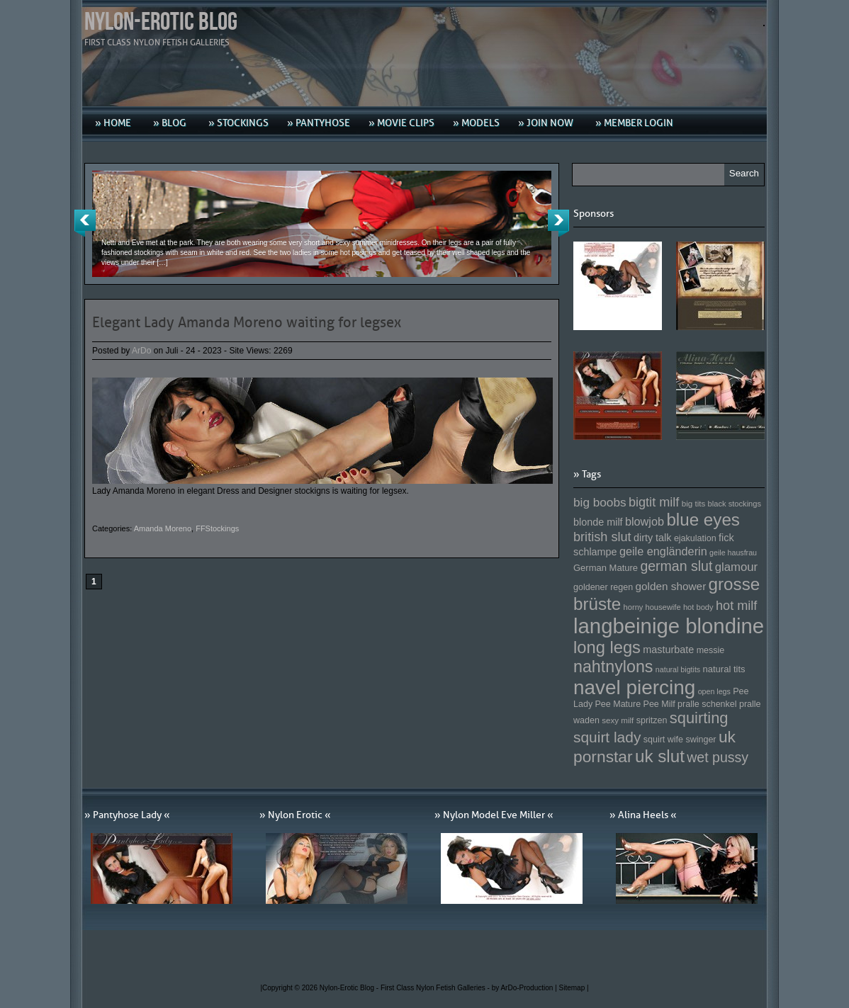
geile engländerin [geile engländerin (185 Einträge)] (663, 551)
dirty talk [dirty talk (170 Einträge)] (653, 537)
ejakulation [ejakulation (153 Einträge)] (695, 538)
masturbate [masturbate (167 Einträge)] (668, 649)
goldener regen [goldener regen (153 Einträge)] (603, 587)
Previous (85, 223)
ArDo (141, 351)
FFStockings (217, 528)
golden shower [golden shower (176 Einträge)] (671, 586)
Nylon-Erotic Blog (160, 22)
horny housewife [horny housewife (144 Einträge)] (652, 607)
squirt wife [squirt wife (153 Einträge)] (663, 739)
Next (558, 223)
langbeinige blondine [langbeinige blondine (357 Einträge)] (668, 626)
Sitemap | (574, 988)
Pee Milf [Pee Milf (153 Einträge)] (659, 704)
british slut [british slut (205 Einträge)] (602, 537)
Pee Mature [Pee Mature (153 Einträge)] (618, 704)
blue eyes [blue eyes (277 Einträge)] (703, 519)
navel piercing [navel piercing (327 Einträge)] (634, 687)
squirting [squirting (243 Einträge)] (699, 718)
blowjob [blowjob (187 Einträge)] (644, 521)
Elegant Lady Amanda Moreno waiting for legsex (246, 322)
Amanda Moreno (162, 528)
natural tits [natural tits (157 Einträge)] (724, 669)
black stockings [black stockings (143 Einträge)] (734, 503)
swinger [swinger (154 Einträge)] (700, 739)
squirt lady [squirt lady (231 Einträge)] (607, 737)
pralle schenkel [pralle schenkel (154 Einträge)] (707, 704)
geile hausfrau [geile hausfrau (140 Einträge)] (733, 552)
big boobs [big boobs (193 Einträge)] (599, 502)
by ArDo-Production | (525, 988)
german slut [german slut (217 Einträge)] (676, 566)
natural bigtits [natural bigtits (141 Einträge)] (678, 669)
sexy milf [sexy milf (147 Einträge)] (618, 720)
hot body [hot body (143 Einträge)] (698, 607)
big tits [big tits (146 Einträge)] (694, 503)
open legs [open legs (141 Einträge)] (714, 691)
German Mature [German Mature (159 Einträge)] (605, 567)
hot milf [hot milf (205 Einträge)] (736, 606)
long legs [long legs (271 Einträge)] (607, 647)
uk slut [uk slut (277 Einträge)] (660, 756)
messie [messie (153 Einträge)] (711, 650)
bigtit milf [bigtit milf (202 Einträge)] (654, 502)
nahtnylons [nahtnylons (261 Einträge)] (613, 666)
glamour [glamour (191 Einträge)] (736, 567)
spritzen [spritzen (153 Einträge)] (652, 720)
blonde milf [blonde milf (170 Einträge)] (598, 522)
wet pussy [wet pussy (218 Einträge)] (717, 757)
